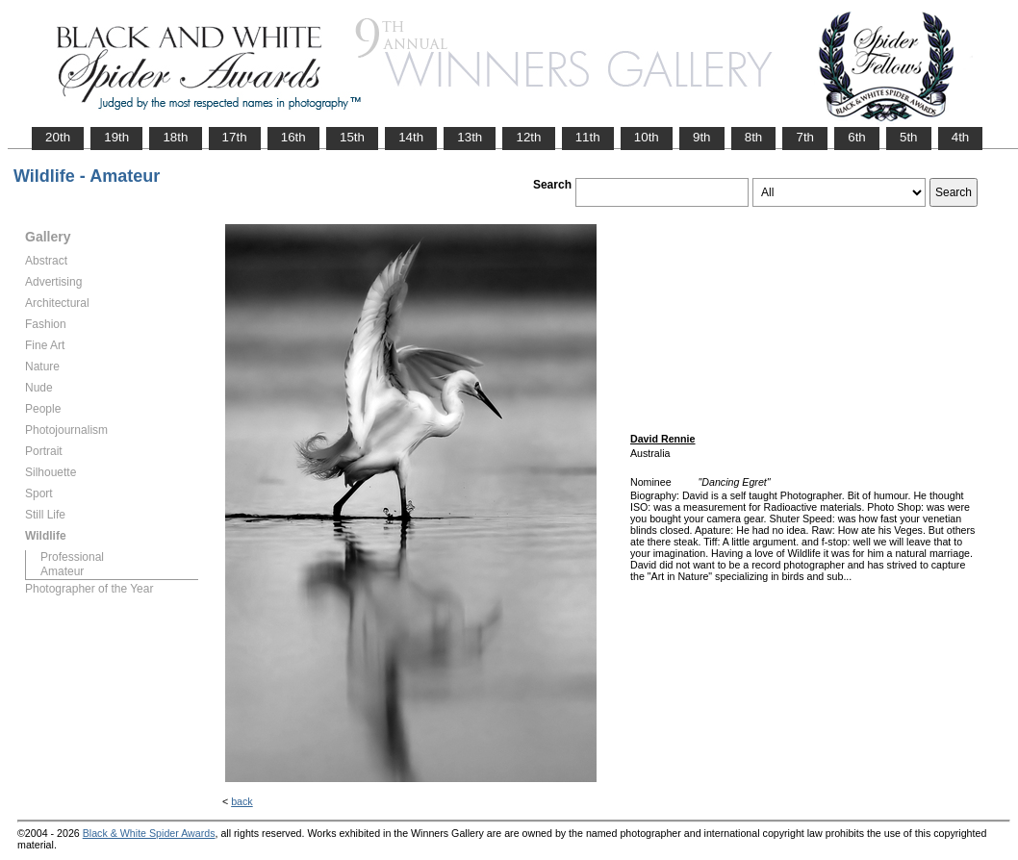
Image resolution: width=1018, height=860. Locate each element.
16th (293, 137)
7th (805, 137)
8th (754, 137)
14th (411, 137)
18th (175, 137)
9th (702, 137)
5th (909, 137)
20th (58, 137)
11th (588, 137)
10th (647, 137)
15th (352, 137)
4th (960, 137)
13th (469, 137)
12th (528, 137)
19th (116, 137)
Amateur (62, 571)
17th (235, 137)
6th (857, 137)
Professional (72, 557)
